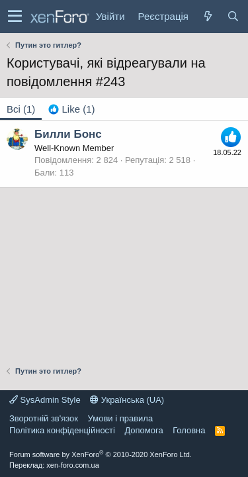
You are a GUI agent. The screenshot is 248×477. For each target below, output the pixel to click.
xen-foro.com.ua (72, 465)
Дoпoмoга (143, 430)
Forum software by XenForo (100, 454)
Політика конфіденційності (62, 430)
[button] (15, 16)
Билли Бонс (68, 134)
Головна (189, 430)
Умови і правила (120, 418)
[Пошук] (232, 16)
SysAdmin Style (45, 400)
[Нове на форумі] (207, 16)
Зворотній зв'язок (43, 418)
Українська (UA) (127, 400)
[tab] (71, 109)
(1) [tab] (21, 109)
